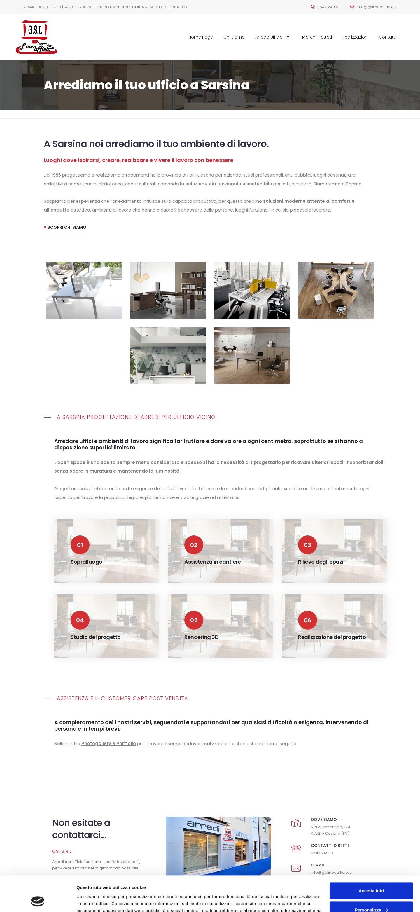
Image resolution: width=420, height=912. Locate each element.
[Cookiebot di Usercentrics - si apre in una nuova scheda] (37, 900)
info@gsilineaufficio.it (377, 7)
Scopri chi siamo (65, 166)
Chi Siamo (234, 37)
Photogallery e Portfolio (108, 683)
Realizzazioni (355, 37)
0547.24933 (328, 7)
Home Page (200, 37)
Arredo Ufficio (273, 37)
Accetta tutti (371, 857)
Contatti (387, 37)
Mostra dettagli (92, 900)
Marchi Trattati (317, 37)
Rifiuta (371, 895)
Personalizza (371, 876)
